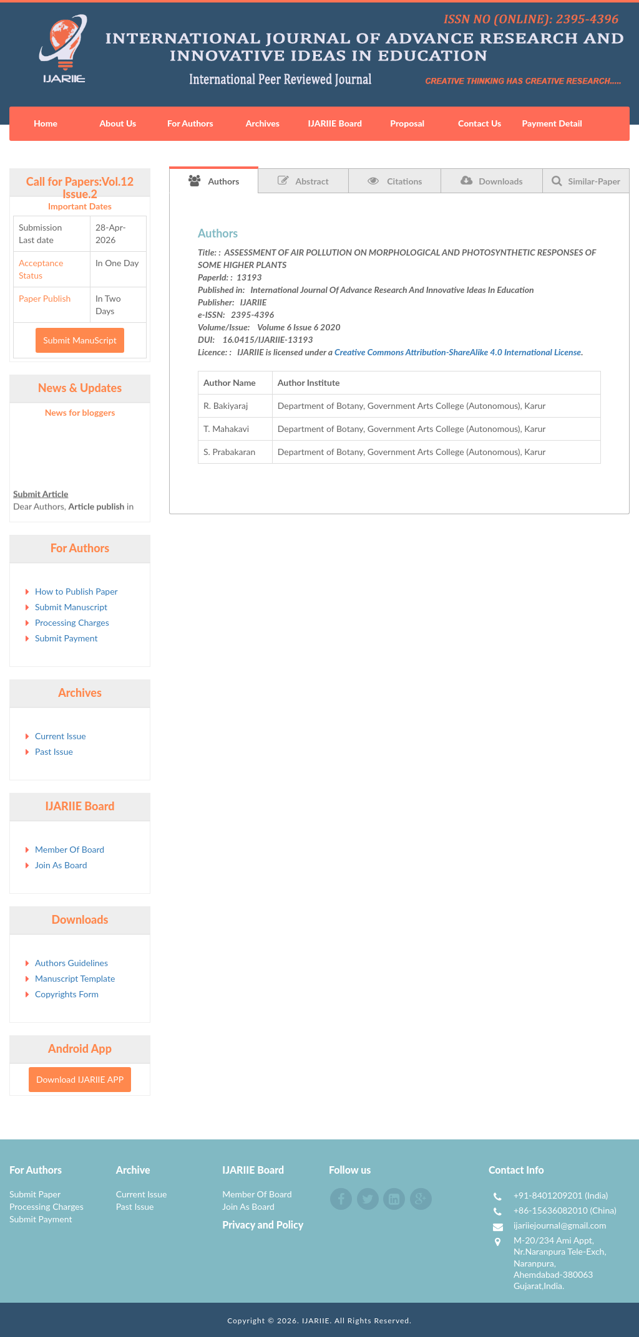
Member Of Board (69, 849)
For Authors (190, 123)
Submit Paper (35, 1194)
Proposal (407, 123)
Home (45, 123)
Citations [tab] (395, 180)
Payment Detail (552, 123)
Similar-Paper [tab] (586, 180)
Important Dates (80, 206)
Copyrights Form (67, 994)
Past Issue (54, 751)
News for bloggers (80, 412)
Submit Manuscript (71, 606)
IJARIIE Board (335, 123)
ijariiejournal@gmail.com (560, 1225)
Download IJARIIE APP (80, 1079)
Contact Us (479, 123)
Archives (263, 123)
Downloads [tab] (491, 180)
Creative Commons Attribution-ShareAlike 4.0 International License (457, 352)
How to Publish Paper (76, 591)
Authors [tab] (214, 180)
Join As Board (61, 865)
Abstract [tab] (303, 180)
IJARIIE (316, 1320)
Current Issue (60, 736)
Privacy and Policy (262, 1224)
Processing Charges (72, 622)
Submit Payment (66, 638)
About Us (118, 123)
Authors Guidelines (71, 962)
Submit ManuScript (79, 340)
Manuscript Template (75, 978)
